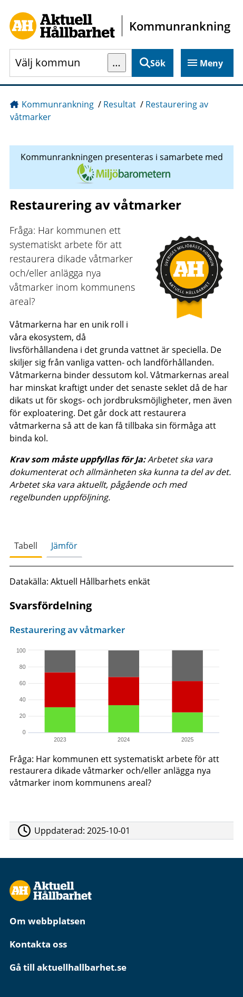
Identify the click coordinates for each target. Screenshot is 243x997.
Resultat (119, 104)
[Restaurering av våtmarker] (119, 708)
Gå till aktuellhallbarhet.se (68, 967)
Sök (158, 63)
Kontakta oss (38, 944)
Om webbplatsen (47, 921)
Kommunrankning (58, 104)
